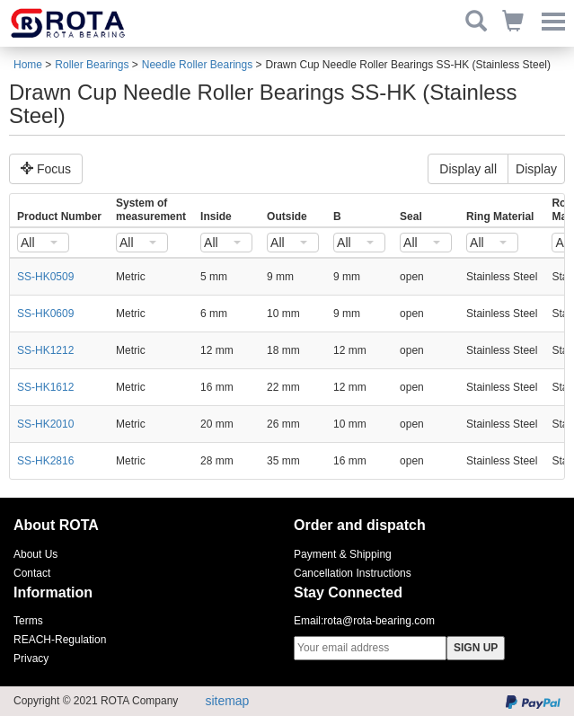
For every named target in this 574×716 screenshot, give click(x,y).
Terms (28, 620)
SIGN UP (476, 647)
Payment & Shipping (343, 554)
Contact (31, 573)
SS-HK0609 (45, 313)
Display (536, 169)
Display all (468, 169)
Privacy (31, 658)
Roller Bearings (91, 64)
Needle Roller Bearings (197, 64)
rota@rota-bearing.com (379, 620)
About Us (35, 554)
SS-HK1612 (45, 387)
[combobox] (43, 242)
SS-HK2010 (45, 424)
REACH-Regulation (59, 639)
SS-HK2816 (45, 461)
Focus (46, 169)
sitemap (227, 701)
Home (27, 64)
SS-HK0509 (45, 276)
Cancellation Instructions (352, 573)
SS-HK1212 (45, 350)
